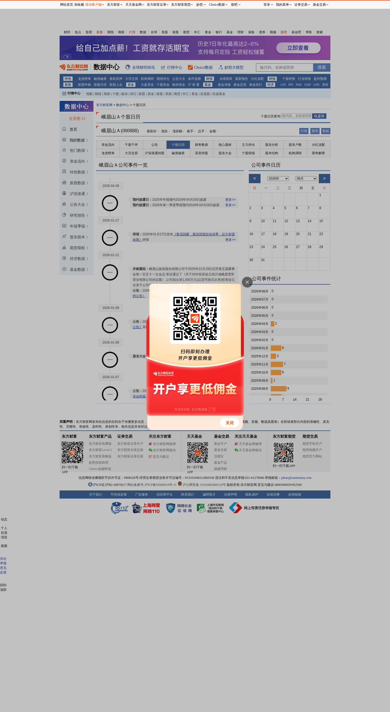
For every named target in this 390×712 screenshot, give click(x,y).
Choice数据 (217, 4)
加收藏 (79, 4)
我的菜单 (282, 4)
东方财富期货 (181, 4)
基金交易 (319, 4)
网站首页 (66, 4)
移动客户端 (93, 4)
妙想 (199, 4)
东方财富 (113, 4)
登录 (267, 4)
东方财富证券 (156, 4)
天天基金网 (133, 4)
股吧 (234, 4)
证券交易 (300, 4)
